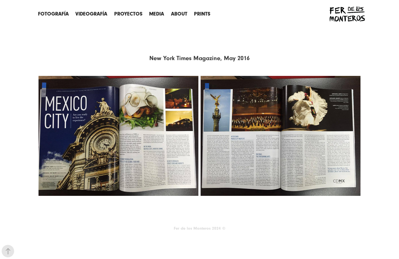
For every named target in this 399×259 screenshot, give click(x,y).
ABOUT (179, 14)
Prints (202, 14)
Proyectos (128, 14)
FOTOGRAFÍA (53, 14)
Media (156, 14)
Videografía (91, 14)
